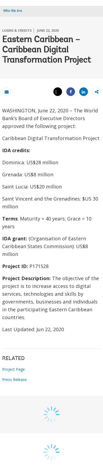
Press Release (14, 379)
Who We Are (12, 10)
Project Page (13, 369)
